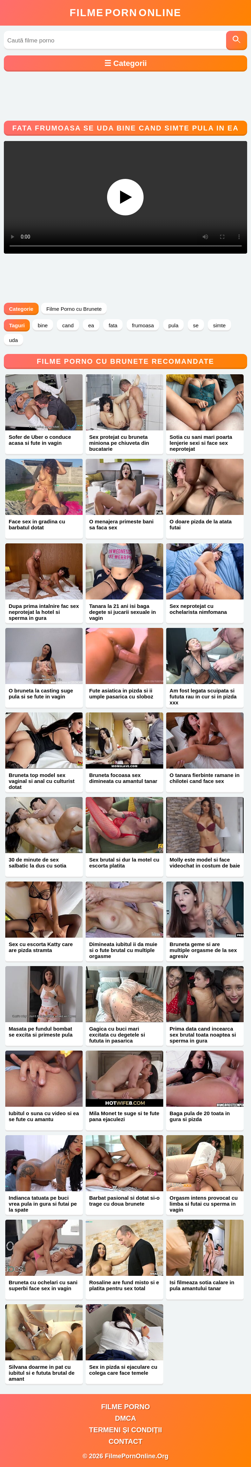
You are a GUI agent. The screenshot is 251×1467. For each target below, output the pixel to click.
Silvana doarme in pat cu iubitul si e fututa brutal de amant (42, 1373)
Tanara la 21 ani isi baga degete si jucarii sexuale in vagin (122, 612)
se (196, 325)
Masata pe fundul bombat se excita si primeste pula (41, 1032)
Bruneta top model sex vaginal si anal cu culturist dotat (42, 781)
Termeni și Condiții (125, 1430)
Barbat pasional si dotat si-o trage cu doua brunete (124, 1201)
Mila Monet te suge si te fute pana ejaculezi (124, 1116)
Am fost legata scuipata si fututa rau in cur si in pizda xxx (203, 696)
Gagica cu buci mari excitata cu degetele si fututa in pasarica (117, 1035)
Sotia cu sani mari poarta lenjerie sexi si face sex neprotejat (201, 443)
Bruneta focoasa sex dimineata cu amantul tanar (123, 778)
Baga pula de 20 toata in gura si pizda (200, 1116)
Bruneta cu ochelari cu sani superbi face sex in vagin (43, 1285)
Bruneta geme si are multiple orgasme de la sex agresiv (203, 950)
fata (112, 325)
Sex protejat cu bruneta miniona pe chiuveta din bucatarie (119, 443)
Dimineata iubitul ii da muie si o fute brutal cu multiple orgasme (123, 950)
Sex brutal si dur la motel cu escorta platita (124, 863)
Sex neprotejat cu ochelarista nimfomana (198, 609)
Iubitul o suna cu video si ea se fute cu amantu (44, 1116)
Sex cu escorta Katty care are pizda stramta (41, 947)
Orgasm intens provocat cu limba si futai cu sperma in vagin (204, 1204)
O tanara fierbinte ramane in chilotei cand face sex (204, 778)
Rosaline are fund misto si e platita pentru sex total (124, 1285)
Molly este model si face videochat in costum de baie (205, 863)
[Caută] (236, 40)
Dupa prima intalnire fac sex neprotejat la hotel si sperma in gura (44, 612)
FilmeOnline (125, 12)
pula (173, 325)
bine (42, 325)
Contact (125, 1441)
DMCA (125, 1418)
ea (91, 325)
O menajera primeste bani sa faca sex (121, 524)
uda (13, 340)
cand (68, 325)
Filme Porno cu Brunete (74, 309)
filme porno (125, 1407)
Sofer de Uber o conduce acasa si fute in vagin (40, 440)
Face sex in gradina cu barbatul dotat (37, 524)
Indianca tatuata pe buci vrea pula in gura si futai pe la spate (43, 1204)
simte (219, 325)
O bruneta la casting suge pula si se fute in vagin (41, 693)
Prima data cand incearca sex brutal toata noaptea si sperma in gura (203, 1035)
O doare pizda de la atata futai (201, 524)
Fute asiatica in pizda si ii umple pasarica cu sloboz (121, 693)
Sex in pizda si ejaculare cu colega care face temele (123, 1370)
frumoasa (143, 325)
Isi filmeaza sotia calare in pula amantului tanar (202, 1285)
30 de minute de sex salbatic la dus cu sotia (37, 863)
